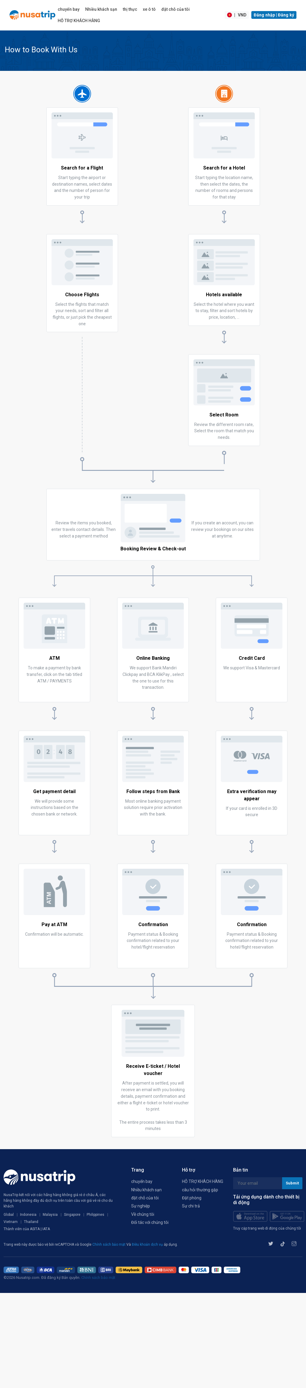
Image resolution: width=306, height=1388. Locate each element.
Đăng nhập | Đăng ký (274, 15)
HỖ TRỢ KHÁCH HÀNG (79, 20)
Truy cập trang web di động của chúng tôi (267, 1228)
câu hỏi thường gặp (200, 1189)
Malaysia (50, 1215)
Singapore (72, 1215)
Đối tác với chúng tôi (150, 1222)
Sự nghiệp (140, 1206)
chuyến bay (68, 9)
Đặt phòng (191, 1197)
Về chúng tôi (142, 1214)
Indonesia (28, 1215)
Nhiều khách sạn (101, 9)
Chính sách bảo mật (109, 1244)
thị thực (130, 9)
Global (9, 1215)
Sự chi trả (191, 1206)
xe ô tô (149, 9)
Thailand (31, 1222)
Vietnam (11, 1222)
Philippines (95, 1215)
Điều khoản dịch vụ (148, 1244)
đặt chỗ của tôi (175, 9)
